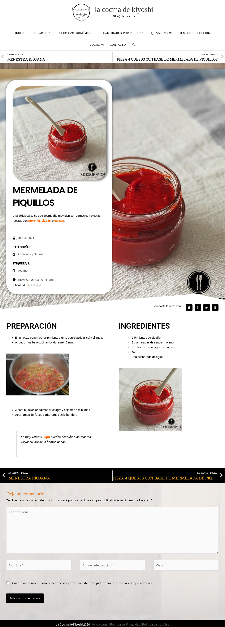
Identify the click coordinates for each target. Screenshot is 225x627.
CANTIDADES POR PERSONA (123, 36)
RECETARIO (38, 36)
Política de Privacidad (126, 620)
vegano (22, 272)
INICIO (19, 36)
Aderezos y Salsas (29, 256)
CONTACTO (118, 48)
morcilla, (34, 223)
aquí (46, 438)
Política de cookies (154, 620)
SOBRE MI (97, 48)
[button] (133, 48)
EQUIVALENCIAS (160, 36)
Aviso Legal (102, 620)
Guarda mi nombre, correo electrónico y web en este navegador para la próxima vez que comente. (82, 579)
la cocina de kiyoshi (126, 11)
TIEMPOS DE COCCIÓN (194, 36)
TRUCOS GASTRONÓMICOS (74, 36)
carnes (57, 223)
